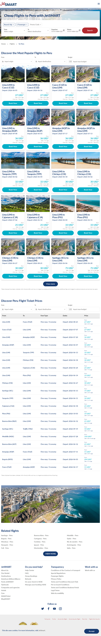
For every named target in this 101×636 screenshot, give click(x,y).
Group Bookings (31, 576)
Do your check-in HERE (34, 582)
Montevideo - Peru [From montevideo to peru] (41, 548)
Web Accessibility (57, 593)
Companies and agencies (10, 587)
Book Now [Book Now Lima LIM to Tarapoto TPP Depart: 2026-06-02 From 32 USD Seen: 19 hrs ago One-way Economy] (13, 190)
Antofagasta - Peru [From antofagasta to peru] (74, 545)
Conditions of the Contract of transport (65, 570)
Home (3, 44)
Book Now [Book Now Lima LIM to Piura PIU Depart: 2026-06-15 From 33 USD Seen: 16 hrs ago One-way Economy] (88, 233)
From (5, 29)
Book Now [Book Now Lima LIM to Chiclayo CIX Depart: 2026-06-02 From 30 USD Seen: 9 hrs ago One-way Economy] (88, 190)
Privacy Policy (56, 579)
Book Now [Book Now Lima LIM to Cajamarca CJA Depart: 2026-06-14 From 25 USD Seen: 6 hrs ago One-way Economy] (38, 233)
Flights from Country (94, 619)
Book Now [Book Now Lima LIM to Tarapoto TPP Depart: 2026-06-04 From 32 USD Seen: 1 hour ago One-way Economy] (38, 190)
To (28, 29)
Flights (12, 44)
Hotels (3, 590)
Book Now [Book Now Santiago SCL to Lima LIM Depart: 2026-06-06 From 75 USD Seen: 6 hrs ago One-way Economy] (63, 276)
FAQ (27, 573)
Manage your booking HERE (35, 585)
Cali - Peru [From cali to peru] (5, 548)
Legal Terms (55, 590)
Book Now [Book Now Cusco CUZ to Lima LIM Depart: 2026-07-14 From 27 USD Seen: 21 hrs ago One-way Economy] (88, 103)
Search (90, 30)
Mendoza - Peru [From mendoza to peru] (7, 542)
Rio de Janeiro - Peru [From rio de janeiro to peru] (74, 542)
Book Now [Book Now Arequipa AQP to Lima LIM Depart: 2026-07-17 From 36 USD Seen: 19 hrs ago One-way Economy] (63, 146)
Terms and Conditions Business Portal (65, 587)
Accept (91, 631)
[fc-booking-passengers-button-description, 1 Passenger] (21, 25)
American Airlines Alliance (10, 579)
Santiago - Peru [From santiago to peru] (7, 535)
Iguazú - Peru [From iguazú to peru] (39, 545)
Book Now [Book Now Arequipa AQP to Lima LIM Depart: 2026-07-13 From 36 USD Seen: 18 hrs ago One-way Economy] (88, 146)
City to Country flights (74, 619)
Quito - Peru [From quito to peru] (71, 539)
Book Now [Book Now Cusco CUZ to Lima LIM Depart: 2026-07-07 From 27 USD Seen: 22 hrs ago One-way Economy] (63, 103)
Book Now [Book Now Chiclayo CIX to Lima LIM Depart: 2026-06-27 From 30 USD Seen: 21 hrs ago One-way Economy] (13, 276)
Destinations (6, 576)
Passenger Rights (57, 576)
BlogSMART (5, 599)
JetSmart (42, 630)
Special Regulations (58, 573)
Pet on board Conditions (60, 585)
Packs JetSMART (7, 582)
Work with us (90, 570)
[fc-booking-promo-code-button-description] (34, 25)
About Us (4, 570)
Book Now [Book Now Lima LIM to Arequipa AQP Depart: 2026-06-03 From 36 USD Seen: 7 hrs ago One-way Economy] (38, 146)
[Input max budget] (85, 61)
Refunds (28, 579)
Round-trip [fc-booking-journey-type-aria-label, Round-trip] (8, 25)
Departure (54, 29)
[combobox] (13, 31)
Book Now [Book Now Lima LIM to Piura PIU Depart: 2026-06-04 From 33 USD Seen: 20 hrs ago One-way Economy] (63, 233)
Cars (2, 593)
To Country (47, 619)
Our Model (5, 573)
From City (84, 619)
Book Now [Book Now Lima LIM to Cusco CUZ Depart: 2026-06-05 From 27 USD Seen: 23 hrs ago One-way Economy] (13, 103)
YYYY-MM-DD (57, 31)
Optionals (5, 585)
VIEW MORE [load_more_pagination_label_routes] (50, 554)
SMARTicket (5, 596)
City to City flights (62, 619)
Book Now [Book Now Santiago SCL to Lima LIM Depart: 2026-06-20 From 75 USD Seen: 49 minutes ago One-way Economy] (88, 276)
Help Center (29, 570)
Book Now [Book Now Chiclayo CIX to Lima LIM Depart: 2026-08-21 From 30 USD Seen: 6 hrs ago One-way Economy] (38, 276)
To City (54, 619)
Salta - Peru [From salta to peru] (71, 548)
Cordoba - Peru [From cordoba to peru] (39, 542)
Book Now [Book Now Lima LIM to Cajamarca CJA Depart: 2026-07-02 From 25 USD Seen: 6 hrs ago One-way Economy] (13, 233)
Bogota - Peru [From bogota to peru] (6, 539)
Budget (70, 57)
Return (69, 29)
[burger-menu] (99, 4)
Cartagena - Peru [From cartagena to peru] (40, 539)
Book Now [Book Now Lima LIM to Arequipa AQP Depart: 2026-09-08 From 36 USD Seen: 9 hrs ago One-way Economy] (13, 146)
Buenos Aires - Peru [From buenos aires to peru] (41, 535)
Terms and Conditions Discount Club (64, 582)
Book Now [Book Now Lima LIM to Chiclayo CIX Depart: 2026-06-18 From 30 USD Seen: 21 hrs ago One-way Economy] (63, 190)
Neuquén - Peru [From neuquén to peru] (7, 545)
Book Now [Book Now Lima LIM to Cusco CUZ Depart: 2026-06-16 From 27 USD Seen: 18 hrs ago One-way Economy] (38, 103)
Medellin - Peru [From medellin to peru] (72, 535)
